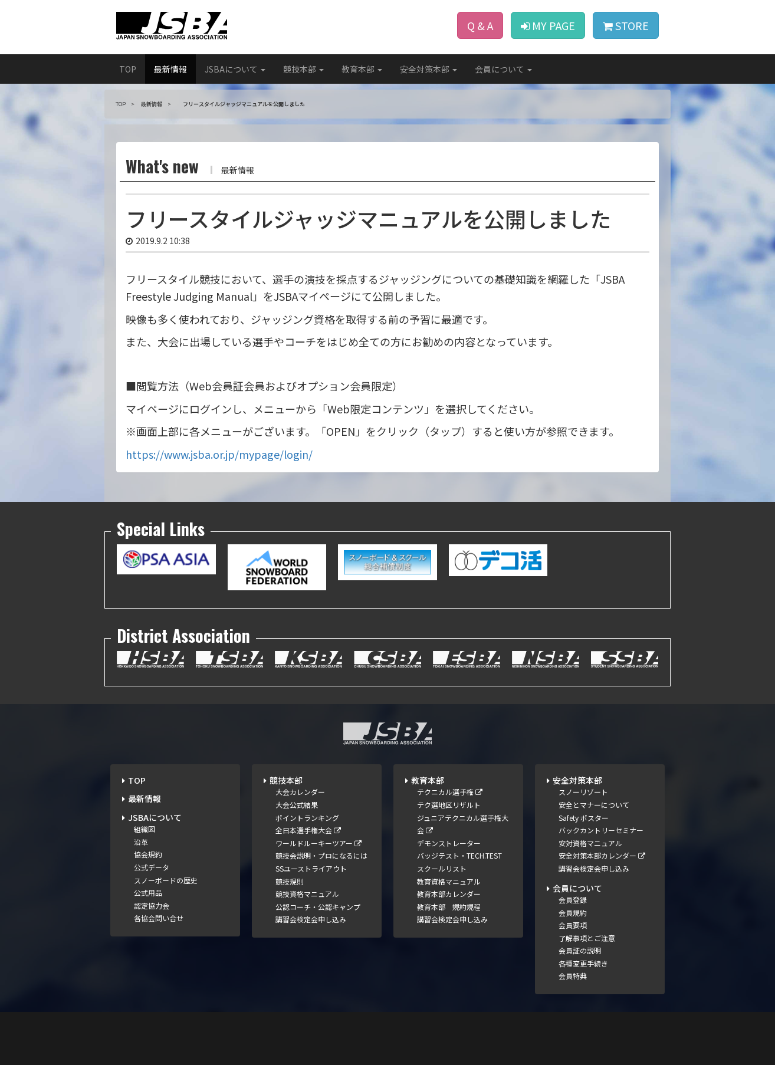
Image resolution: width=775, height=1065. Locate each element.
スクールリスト (442, 868)
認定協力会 (151, 905)
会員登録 (573, 900)
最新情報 (170, 69)
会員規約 (573, 913)
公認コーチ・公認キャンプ (317, 907)
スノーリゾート (583, 792)
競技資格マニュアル (307, 894)
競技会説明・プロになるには (321, 855)
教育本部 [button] (361, 69)
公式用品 (148, 893)
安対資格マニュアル (590, 843)
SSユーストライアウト (311, 868)
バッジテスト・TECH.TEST (459, 855)
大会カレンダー (300, 792)
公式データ (151, 867)
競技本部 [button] (303, 69)
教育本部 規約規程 (449, 907)
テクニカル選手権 (449, 792)
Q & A (480, 25)
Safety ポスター (584, 818)
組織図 (144, 829)
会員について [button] (503, 69)
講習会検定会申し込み (310, 919)
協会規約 (148, 854)
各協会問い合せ (158, 918)
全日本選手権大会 (308, 830)
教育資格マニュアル (449, 881)
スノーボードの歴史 (166, 880)
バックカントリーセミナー (601, 830)
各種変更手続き (583, 963)
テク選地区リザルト (449, 805)
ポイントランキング (307, 818)
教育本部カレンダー (449, 894)
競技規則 (289, 881)
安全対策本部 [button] (428, 69)
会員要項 (573, 925)
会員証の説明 (580, 950)
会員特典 (573, 976)
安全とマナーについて (594, 805)
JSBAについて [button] (235, 69)
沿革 (141, 842)
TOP (127, 69)
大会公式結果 (296, 805)
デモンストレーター (449, 843)
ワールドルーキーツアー (318, 843)
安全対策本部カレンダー (602, 855)
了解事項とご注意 (587, 938)
